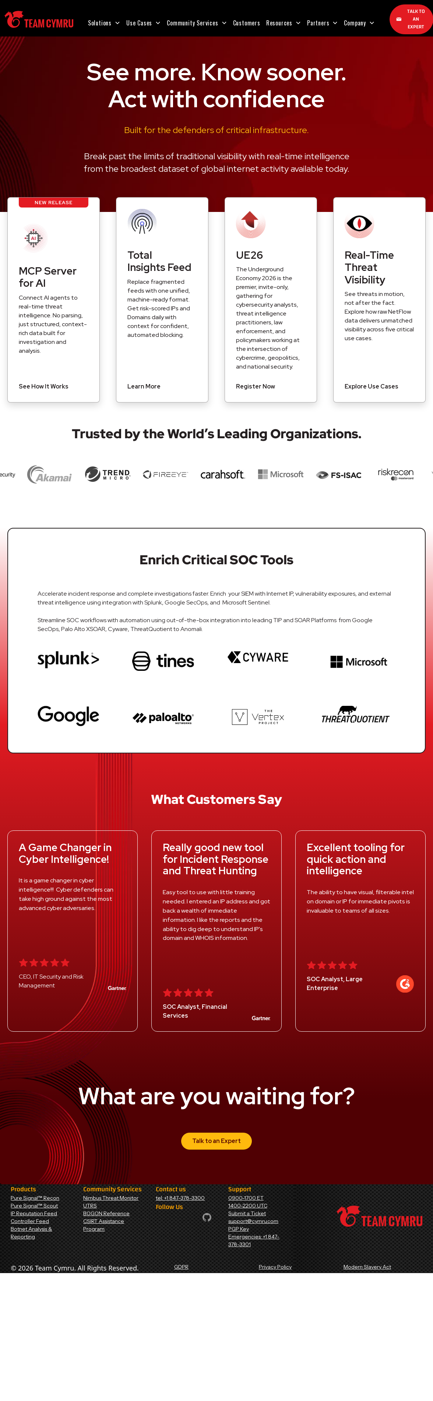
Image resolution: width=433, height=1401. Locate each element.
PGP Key (238, 1229)
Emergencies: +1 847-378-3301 (253, 1240)
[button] (104, 22)
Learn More (144, 386)
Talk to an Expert (216, 1141)
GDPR (181, 1267)
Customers (246, 22)
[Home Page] (38, 19)
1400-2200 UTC (247, 1205)
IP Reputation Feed (34, 1213)
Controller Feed (30, 1221)
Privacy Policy (275, 1267)
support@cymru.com (253, 1221)
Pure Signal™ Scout (34, 1205)
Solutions (100, 22)
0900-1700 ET (246, 1198)
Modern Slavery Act (367, 1267)
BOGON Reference (106, 1213)
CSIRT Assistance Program (103, 1225)
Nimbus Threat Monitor (110, 1198)
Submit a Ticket (247, 1213)
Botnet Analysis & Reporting (31, 1233)
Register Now (255, 386)
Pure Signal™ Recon (35, 1198)
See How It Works (43, 386)
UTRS (90, 1205)
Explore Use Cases (371, 386)
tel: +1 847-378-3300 (180, 1198)
